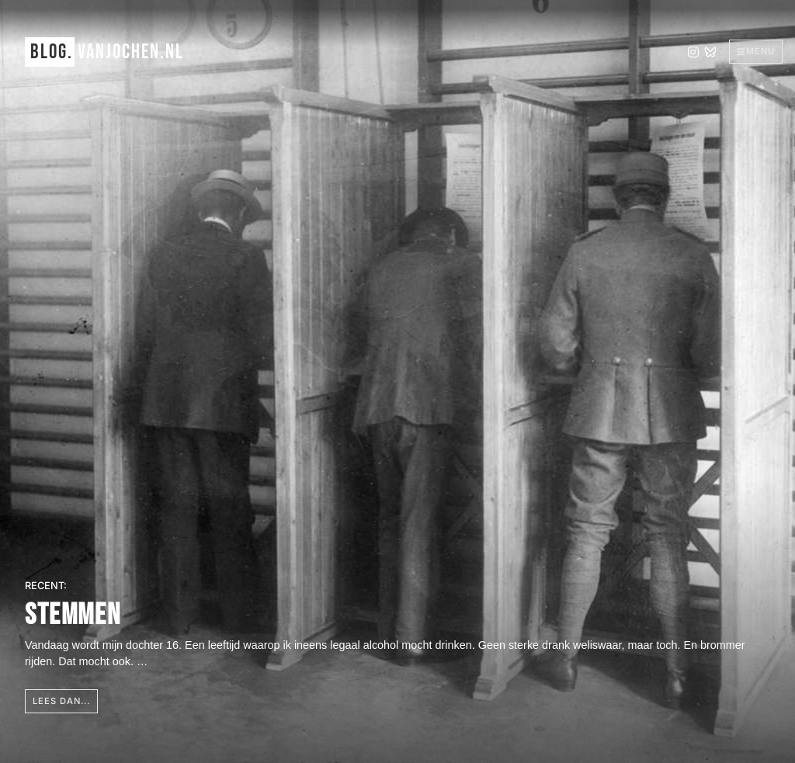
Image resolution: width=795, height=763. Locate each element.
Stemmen (72, 615)
